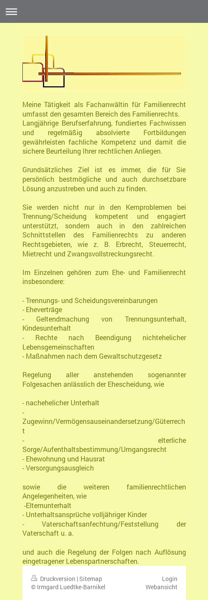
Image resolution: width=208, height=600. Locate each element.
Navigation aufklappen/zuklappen (104, 11)
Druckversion (54, 579)
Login (169, 579)
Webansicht (161, 587)
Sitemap (90, 579)
